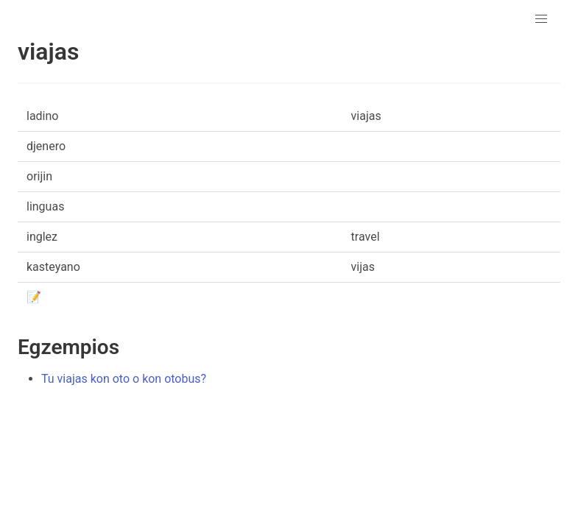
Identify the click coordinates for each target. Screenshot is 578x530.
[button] (541, 19)
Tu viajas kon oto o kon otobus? (123, 379)
